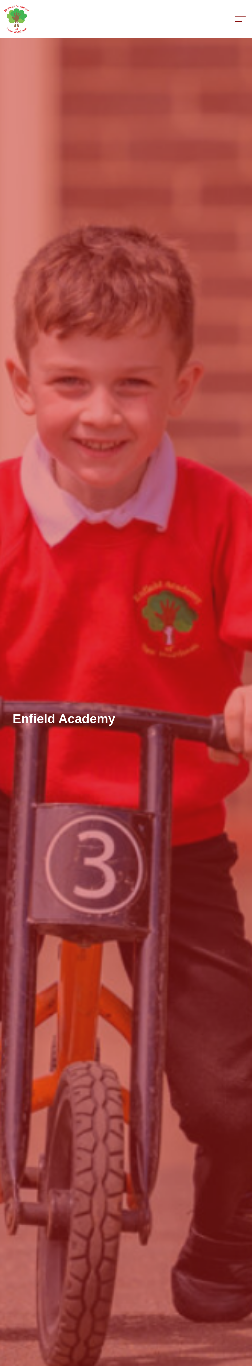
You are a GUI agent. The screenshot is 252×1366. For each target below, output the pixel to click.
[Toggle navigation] (240, 19)
